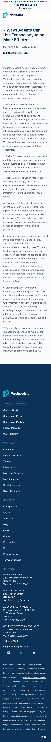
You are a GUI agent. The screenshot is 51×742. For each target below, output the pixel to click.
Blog (5, 524)
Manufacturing (10, 479)
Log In (6, 512)
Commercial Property (14, 416)
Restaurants (9, 467)
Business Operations (15, 53)
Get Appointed (10, 506)
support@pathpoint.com (15, 646)
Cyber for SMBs (11, 491)
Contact (7, 536)
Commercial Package (14, 422)
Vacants (7, 461)
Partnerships (9, 542)
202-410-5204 (10, 641)
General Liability (11, 410)
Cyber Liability (10, 433)
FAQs (43, 737)
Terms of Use (8, 695)
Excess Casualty (11, 428)
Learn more (25, 8)
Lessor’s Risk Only (12, 455)
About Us (8, 518)
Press (6, 548)
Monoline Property (13, 473)
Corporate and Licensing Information (18, 686)
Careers (7, 530)
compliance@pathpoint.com (34, 677)
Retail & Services (11, 485)
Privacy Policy (10, 554)
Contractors (9, 449)
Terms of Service (12, 560)
